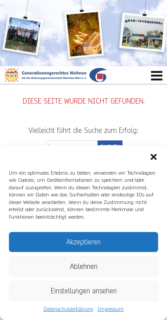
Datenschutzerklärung (68, 309)
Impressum (111, 309)
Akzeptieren (83, 242)
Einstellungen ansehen (84, 291)
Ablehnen (84, 266)
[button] (153, 156)
